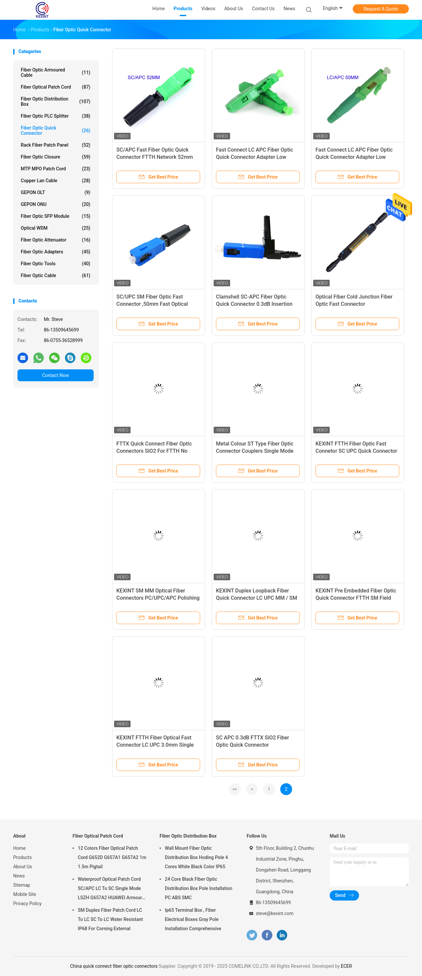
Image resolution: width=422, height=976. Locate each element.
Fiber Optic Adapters (55, 251)
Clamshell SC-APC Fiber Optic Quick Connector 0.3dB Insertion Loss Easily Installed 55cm (254, 304)
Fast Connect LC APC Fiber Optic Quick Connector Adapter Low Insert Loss (254, 157)
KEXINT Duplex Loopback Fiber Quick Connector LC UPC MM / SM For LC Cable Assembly (256, 598)
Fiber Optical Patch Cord (55, 87)
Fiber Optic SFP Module (55, 216)
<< (234, 789)
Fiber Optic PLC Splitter (55, 116)
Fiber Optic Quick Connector (55, 130)
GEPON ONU (55, 204)
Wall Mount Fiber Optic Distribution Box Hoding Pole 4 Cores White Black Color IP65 (196, 857)
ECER (346, 966)
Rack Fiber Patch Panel (55, 145)
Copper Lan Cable (55, 180)
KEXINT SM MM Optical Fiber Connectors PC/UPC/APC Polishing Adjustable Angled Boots (157, 598)
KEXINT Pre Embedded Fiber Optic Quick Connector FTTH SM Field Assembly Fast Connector (356, 598)
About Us (22, 866)
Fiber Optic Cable (55, 275)
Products (22, 857)
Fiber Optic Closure (55, 157)
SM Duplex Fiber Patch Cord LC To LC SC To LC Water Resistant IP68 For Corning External (110, 919)
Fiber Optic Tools (55, 263)
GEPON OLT (55, 192)
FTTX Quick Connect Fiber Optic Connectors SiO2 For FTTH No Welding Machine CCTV (154, 451)
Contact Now (55, 375)
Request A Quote (381, 9)
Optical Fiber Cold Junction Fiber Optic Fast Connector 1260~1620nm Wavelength (354, 304)
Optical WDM (55, 228)
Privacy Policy (27, 903)
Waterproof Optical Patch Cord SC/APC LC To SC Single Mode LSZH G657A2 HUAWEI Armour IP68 (110, 889)
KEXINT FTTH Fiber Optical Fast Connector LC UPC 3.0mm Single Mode (155, 744)
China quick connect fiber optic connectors (114, 966)
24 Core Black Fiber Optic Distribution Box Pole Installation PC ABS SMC (198, 888)
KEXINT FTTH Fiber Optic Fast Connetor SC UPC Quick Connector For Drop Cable (356, 451)
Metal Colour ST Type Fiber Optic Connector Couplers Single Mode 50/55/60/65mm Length (254, 451)
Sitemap (21, 885)
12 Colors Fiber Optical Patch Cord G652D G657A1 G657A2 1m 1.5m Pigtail (112, 857)
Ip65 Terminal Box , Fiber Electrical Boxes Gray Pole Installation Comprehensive (193, 919)
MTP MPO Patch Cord (55, 168)
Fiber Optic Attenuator (55, 240)
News (19, 875)
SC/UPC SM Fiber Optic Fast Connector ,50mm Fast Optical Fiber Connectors (152, 304)
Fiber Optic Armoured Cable (55, 72)
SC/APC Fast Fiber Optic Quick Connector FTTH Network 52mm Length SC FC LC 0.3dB (154, 157)
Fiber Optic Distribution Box (55, 101)
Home (19, 848)
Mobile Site (24, 894)
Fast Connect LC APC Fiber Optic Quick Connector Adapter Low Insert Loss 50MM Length (354, 157)
